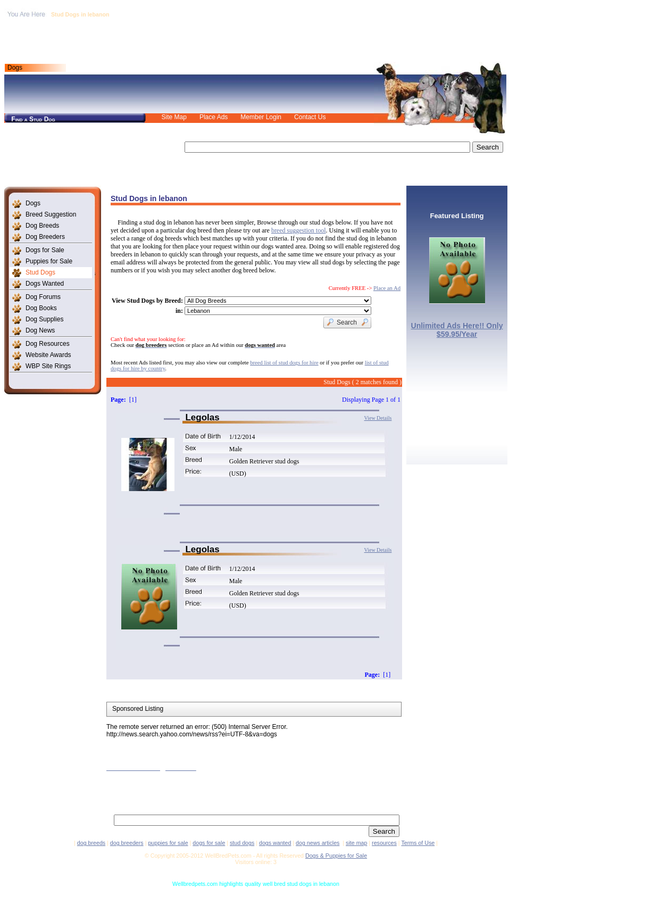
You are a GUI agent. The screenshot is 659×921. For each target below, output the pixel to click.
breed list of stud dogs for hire (284, 363)
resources (384, 843)
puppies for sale (168, 843)
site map (356, 843)
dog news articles (317, 843)
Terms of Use (418, 843)
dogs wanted (275, 843)
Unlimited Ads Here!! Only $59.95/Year (457, 329)
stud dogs (242, 843)
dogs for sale (209, 843)
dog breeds (91, 843)
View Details (378, 418)
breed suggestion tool (298, 230)
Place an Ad (387, 288)
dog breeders (127, 843)
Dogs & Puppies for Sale (336, 855)
